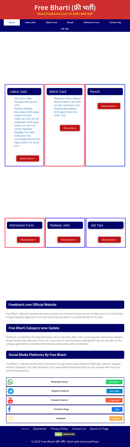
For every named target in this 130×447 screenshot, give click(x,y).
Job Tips (65, 28)
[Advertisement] (65, 58)
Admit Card (51, 22)
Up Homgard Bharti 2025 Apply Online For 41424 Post (27, 142)
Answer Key (115, 22)
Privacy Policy (59, 429)
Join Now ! (114, 381)
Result (70, 22)
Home (12, 22)
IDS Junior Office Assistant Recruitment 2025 (25, 102)
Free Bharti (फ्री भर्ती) (65, 7)
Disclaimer (40, 429)
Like (117, 409)
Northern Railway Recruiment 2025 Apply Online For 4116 (26, 112)
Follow (116, 418)
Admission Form (91, 22)
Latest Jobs (30, 22)
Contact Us (79, 429)
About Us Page (99, 429)
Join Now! (114, 391)
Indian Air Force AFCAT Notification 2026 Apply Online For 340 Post (26, 122)
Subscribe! (114, 400)
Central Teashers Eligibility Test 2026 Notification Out (24, 132)
